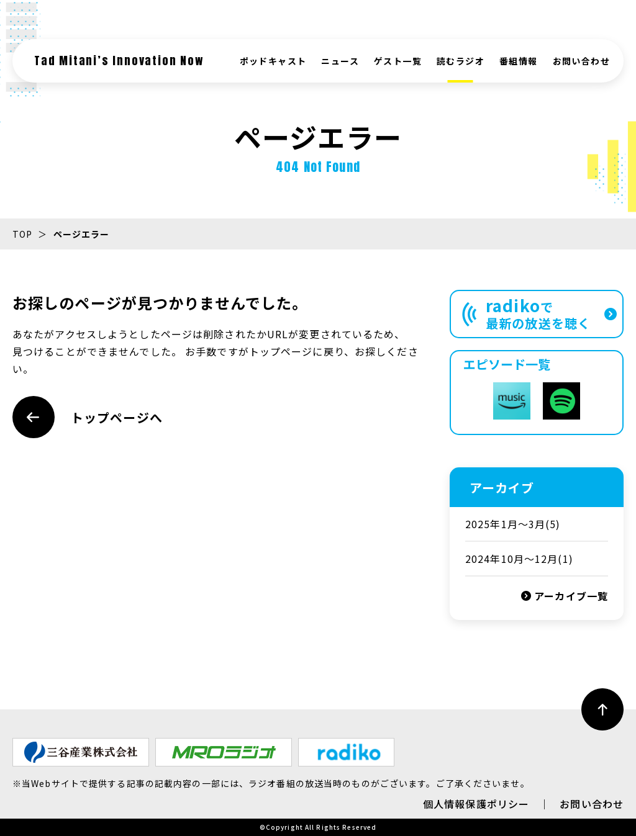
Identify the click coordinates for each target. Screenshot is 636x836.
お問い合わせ (581, 61)
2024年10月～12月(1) (519, 558)
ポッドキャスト (273, 61)
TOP (22, 234)
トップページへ (87, 417)
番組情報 (518, 61)
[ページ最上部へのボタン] (602, 709)
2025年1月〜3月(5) (513, 523)
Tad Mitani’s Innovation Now (119, 60)
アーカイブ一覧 (564, 595)
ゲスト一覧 (398, 61)
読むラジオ (460, 61)
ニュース (340, 61)
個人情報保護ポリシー (476, 803)
